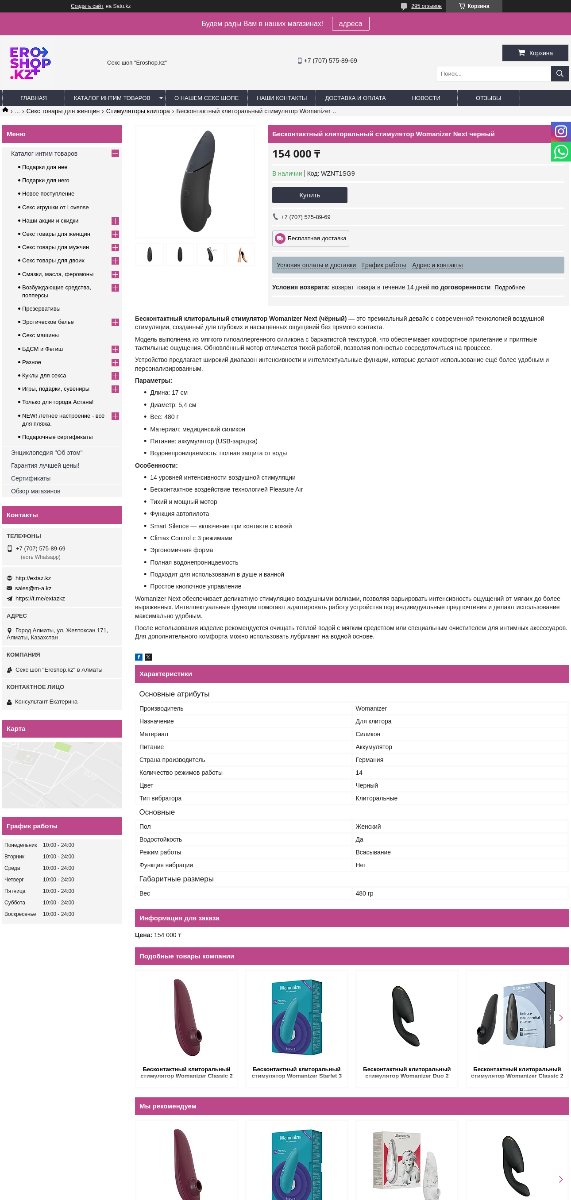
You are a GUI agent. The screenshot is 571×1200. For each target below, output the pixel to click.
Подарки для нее (44, 167)
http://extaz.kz (33, 578)
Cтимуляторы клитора (138, 111)
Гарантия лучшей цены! (45, 465)
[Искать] (560, 73)
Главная (33, 98)
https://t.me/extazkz (40, 598)
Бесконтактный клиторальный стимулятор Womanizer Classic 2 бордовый (186, 1073)
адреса (351, 23)
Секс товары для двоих (53, 260)
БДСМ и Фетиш (42, 349)
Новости (426, 98)
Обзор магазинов (35, 491)
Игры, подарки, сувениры (55, 388)
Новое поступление (48, 193)
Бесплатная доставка (317, 238)
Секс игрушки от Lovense (55, 207)
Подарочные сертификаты (57, 437)
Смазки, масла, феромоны (57, 274)
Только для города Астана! (57, 402)
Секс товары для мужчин (55, 247)
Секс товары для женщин (63, 111)
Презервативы (41, 308)
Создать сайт (87, 6)
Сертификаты (30, 478)
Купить (309, 195)
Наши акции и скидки (50, 220)
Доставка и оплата (355, 98)
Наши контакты (282, 98)
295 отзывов (426, 6)
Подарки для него (45, 180)
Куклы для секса (44, 375)
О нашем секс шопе (206, 98)
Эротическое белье (48, 322)
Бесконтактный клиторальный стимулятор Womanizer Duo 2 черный (407, 1073)
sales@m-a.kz (33, 588)
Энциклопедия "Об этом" (47, 452)
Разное (31, 362)
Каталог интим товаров (112, 98)
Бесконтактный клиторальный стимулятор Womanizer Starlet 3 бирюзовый (297, 1073)
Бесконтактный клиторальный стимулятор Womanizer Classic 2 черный (517, 1073)
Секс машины (40, 335)
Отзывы (488, 98)
